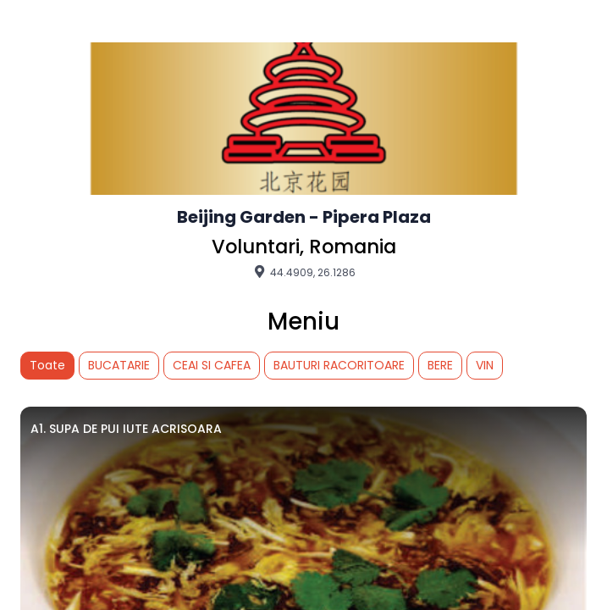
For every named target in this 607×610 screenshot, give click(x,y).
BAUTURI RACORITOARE (339, 365)
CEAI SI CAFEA (212, 365)
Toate (47, 365)
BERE (440, 365)
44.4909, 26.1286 (303, 272)
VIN (485, 365)
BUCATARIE (119, 365)
